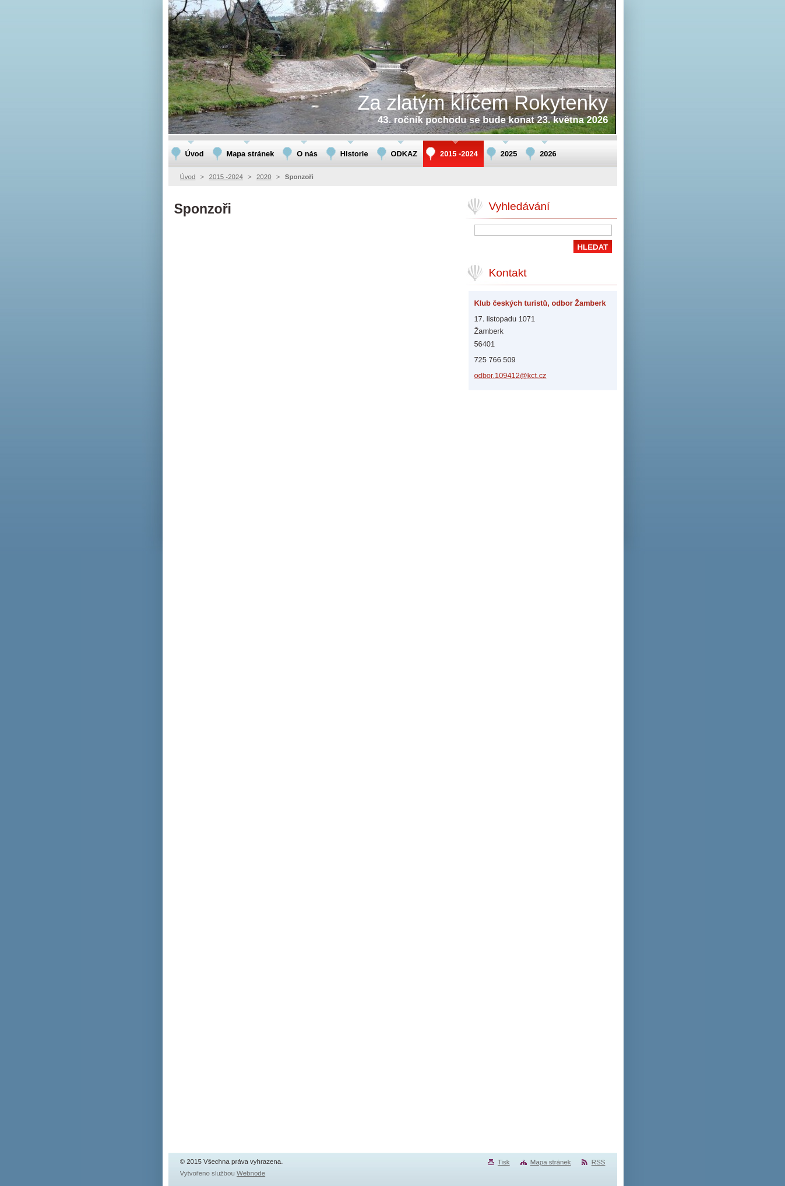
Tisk (504, 1162)
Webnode (251, 1173)
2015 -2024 (226, 176)
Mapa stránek (550, 1162)
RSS (599, 1162)
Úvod (188, 176)
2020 (264, 176)
